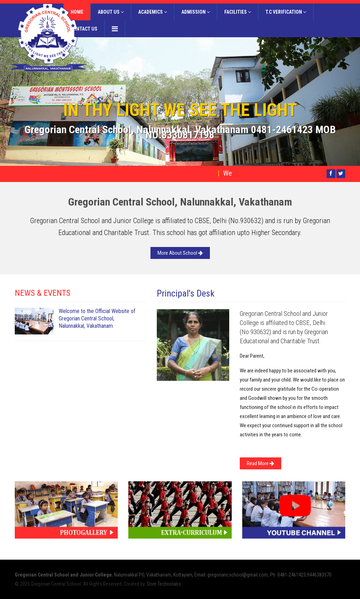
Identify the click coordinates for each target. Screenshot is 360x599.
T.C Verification (285, 12)
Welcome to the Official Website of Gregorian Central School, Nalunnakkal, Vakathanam (97, 318)
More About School (180, 253)
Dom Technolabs (164, 584)
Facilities (237, 12)
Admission (195, 12)
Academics (152, 12)
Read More (260, 463)
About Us (111, 12)
